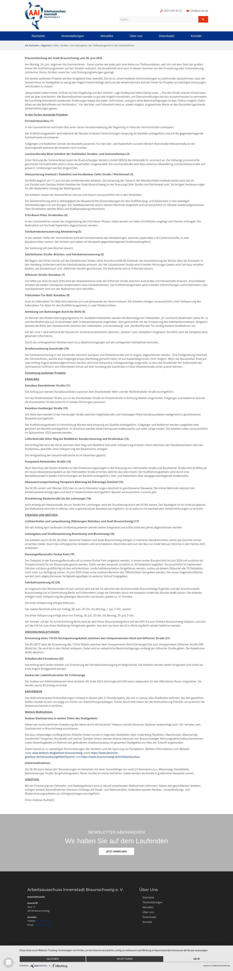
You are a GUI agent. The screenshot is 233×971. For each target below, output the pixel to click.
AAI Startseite (32, 45)
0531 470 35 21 (44, 920)
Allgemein (46, 45)
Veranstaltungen (72, 36)
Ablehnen (51, 959)
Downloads (166, 36)
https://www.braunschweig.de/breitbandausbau (110, 757)
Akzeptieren (125, 959)
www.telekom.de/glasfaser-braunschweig (57, 753)
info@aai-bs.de (42, 924)
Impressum (207, 966)
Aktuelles (106, 36)
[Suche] (203, 19)
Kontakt (196, 36)
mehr (198, 959)
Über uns (136, 36)
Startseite (38, 36)
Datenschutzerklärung (221, 966)
